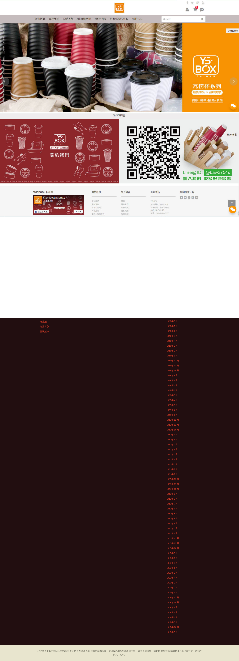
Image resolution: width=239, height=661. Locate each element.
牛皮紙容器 (96, 651)
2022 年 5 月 (172, 395)
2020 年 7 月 (172, 503)
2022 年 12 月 (172, 360)
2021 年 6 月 (172, 449)
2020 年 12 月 (172, 479)
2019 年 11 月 (172, 543)
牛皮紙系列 (84, 651)
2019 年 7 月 (172, 562)
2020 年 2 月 (172, 528)
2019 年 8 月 (172, 558)
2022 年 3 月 (172, 405)
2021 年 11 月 (172, 424)
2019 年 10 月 (172, 548)
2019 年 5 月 (172, 572)
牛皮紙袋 (126, 651)
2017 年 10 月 (172, 627)
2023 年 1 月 (172, 355)
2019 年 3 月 (172, 582)
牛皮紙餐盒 (72, 651)
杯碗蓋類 (165, 651)
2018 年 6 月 (172, 617)
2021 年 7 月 (172, 444)
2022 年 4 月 (172, 400)
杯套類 (157, 651)
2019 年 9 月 (172, 553)
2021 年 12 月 (172, 419)
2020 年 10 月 (172, 488)
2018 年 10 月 (172, 602)
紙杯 (64, 651)
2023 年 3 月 (172, 345)
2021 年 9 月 (172, 434)
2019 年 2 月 (172, 587)
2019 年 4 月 (172, 577)
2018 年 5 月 (172, 622)
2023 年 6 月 (172, 331)
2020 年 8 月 (172, 498)
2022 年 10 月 (172, 370)
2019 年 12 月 (172, 538)
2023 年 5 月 (172, 335)
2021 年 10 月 (172, 429)
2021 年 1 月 (172, 474)
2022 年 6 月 (172, 390)
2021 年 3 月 (172, 464)
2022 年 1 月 (172, 414)
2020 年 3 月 (172, 523)
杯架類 (173, 651)
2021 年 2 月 (172, 469)
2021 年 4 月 (172, 459)
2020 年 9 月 (172, 493)
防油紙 (43, 321)
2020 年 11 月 (172, 484)
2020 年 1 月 (172, 533)
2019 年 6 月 (172, 567)
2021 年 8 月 (172, 439)
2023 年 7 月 (172, 326)
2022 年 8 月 (172, 380)
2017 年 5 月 (172, 632)
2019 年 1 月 (172, 592)
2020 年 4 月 (172, 518)
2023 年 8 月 (172, 321)
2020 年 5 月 (172, 513)
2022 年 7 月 (172, 385)
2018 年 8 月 (172, 612)
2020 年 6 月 (172, 508)
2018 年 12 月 (172, 597)
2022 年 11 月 (172, 365)
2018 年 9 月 (172, 607)
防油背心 (44, 326)
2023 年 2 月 (172, 350)
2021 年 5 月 (172, 454)
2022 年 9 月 (172, 375)
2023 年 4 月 (172, 340)
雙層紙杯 (44, 331)
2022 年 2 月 (172, 410)
